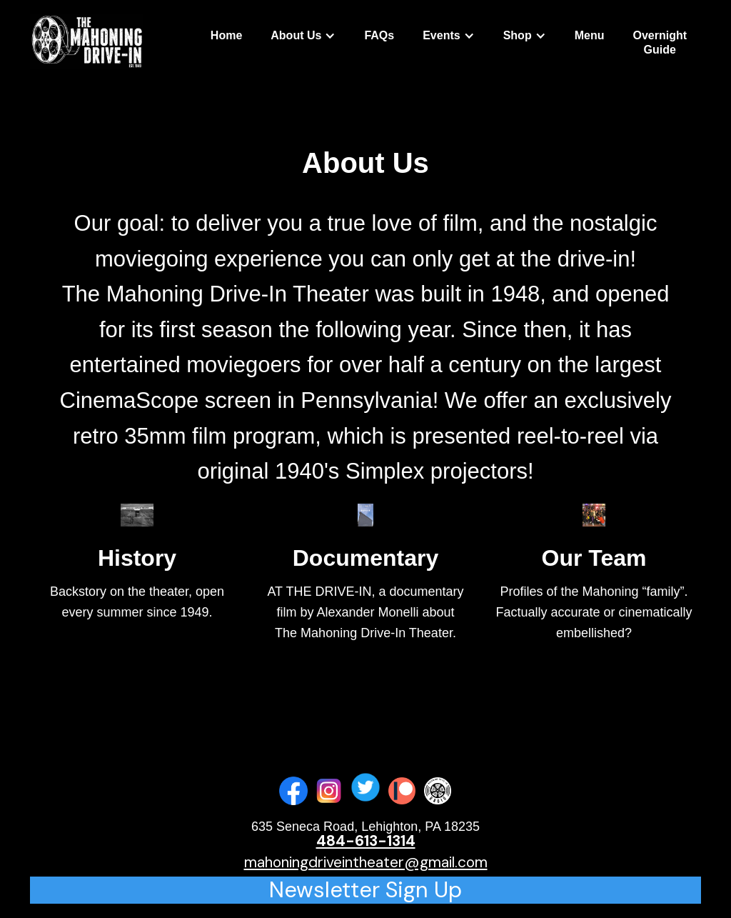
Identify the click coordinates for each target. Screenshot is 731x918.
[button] (303, 35)
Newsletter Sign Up (365, 890)
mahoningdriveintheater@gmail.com (366, 862)
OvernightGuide (659, 42)
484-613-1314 (365, 841)
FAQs (379, 35)
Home (226, 35)
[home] (86, 41)
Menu (590, 35)
